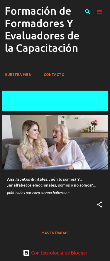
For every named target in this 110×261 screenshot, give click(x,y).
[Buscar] (87, 12)
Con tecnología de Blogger (55, 252)
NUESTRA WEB (18, 75)
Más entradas (55, 233)
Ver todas (17, 105)
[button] (99, 205)
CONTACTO (54, 75)
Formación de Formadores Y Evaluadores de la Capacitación (42, 29)
